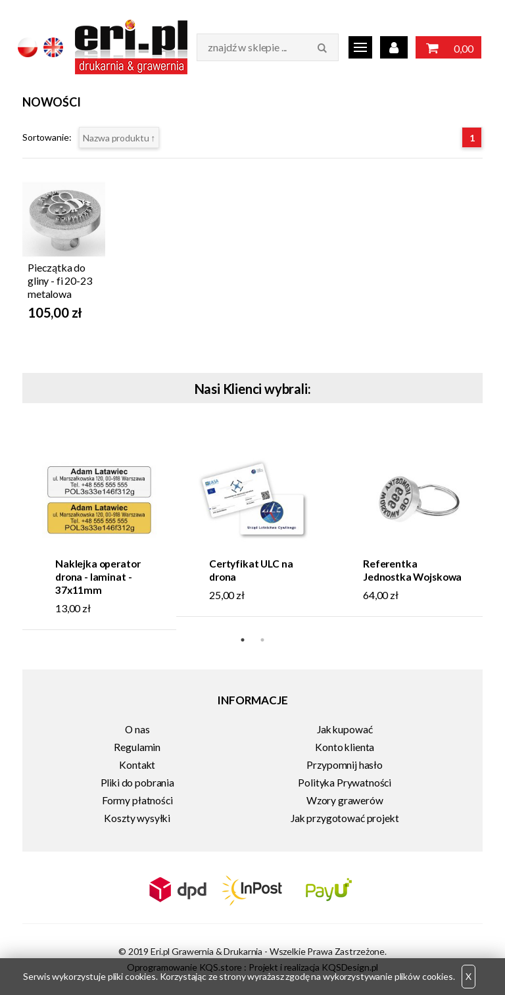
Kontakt (137, 765)
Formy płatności (137, 800)
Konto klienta (344, 747)
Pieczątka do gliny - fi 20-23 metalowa (59, 280)
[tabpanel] (99, 529)
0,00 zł (448, 49)
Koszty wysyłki (137, 818)
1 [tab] (242, 639)
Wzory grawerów (344, 800)
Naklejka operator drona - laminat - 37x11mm (97, 577)
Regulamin (137, 747)
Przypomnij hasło (344, 765)
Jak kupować (344, 729)
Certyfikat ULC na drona (251, 570)
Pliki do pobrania (137, 783)
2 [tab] (262, 639)
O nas (137, 729)
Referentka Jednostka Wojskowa (412, 570)
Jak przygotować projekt (344, 818)
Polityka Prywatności (344, 783)
